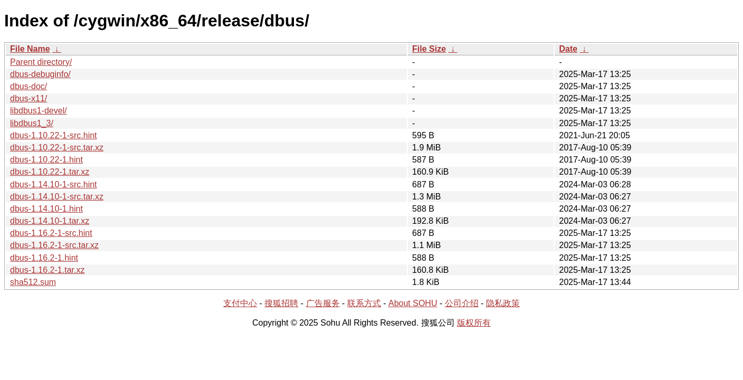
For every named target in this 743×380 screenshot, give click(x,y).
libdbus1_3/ (31, 123)
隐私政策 (503, 303)
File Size (429, 48)
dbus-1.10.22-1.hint (46, 159)
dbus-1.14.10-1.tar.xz (49, 220)
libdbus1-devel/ (38, 110)
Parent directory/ (41, 62)
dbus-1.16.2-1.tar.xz (47, 269)
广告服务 (323, 303)
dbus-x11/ (28, 98)
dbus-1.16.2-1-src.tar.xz (54, 245)
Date (568, 48)
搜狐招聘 (281, 303)
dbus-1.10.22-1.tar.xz (49, 171)
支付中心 (240, 303)
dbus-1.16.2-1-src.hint (51, 233)
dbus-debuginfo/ (40, 74)
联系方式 (364, 303)
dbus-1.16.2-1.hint (44, 257)
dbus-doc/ (28, 86)
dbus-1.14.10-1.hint (46, 208)
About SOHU (412, 303)
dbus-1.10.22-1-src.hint (53, 135)
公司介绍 (462, 303)
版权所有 (474, 322)
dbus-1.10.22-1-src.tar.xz (56, 147)
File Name (30, 48)
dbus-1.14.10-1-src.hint (53, 184)
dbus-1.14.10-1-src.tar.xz (56, 196)
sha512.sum (33, 282)
